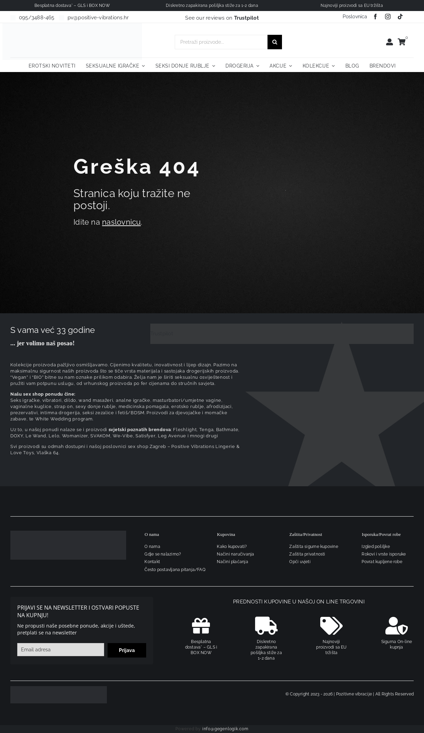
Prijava (127, 650)
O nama (152, 546)
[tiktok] (400, 16)
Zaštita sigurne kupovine (313, 546)
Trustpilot (161, 333)
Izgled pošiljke (376, 546)
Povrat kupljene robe (382, 561)
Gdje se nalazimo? (162, 554)
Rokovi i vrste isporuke (384, 554)
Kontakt (152, 561)
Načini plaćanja (232, 561)
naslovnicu (121, 221)
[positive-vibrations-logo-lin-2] (72, 25)
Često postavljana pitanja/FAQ (174, 569)
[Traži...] (274, 42)
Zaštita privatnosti (307, 554)
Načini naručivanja (235, 554)
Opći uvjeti (299, 561)
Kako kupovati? (232, 546)
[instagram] (388, 16)
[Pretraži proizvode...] (221, 42)
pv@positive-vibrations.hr (98, 17)
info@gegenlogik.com (225, 728)
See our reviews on (222, 18)
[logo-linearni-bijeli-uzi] (68, 533)
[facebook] (375, 16)
